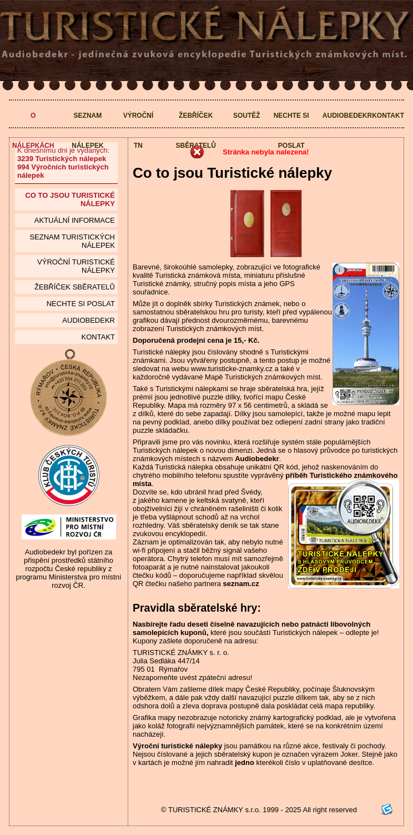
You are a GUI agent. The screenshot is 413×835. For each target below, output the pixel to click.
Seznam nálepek (87, 130)
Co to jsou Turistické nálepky (70, 199)
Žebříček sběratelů (196, 130)
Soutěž (246, 115)
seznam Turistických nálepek (72, 241)
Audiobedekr (347, 115)
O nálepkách (33, 130)
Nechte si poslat (291, 130)
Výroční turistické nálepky (76, 266)
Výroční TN (138, 130)
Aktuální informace (74, 220)
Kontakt (388, 115)
